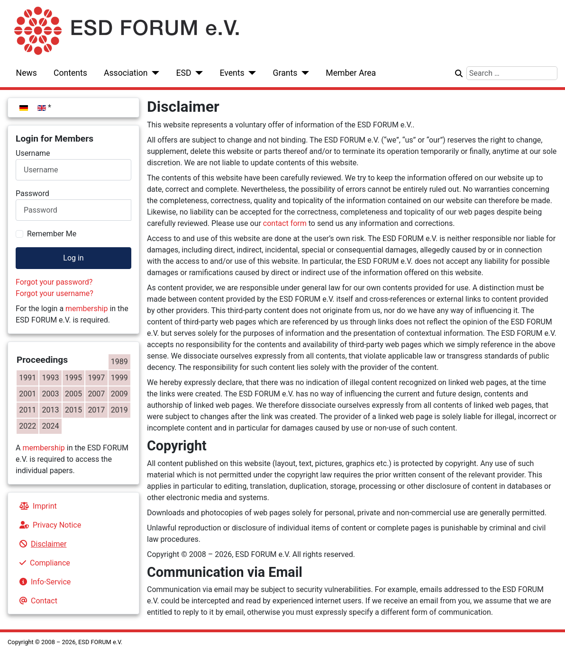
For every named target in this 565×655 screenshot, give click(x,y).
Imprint (36, 506)
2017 (96, 409)
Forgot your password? (54, 282)
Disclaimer (41, 543)
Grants (285, 73)
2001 (27, 393)
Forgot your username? (54, 293)
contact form (285, 223)
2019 (119, 409)
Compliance (43, 562)
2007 (96, 393)
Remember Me (51, 233)
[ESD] (197, 73)
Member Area (351, 73)
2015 (73, 409)
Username (33, 153)
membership (86, 308)
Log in (73, 257)
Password (32, 193)
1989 (119, 361)
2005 (73, 393)
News (26, 73)
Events (231, 73)
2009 (119, 393)
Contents (70, 73)
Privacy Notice (48, 524)
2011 (27, 409)
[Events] (250, 73)
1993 (50, 377)
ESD (183, 73)
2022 (27, 426)
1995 (73, 377)
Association (126, 73)
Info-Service (43, 581)
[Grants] (303, 73)
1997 (96, 377)
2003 (50, 393)
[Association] (154, 73)
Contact (36, 600)
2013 (50, 409)
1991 (27, 377)
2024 (50, 426)
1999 (119, 377)
